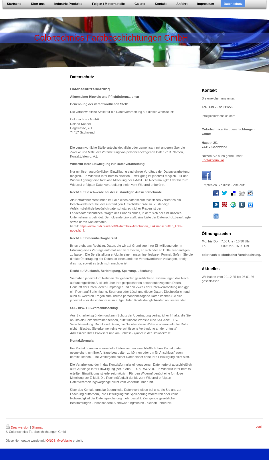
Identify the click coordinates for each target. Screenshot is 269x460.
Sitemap (37, 427)
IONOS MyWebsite (59, 440)
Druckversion (17, 427)
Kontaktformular (213, 160)
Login (259, 426)
